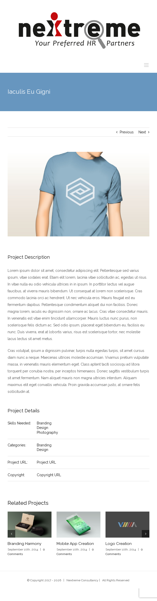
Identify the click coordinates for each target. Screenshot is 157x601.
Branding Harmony (24, 543)
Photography (47, 432)
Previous (127, 132)
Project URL (46, 462)
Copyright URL (49, 475)
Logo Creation (119, 543)
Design (42, 428)
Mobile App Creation (75, 543)
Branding (44, 423)
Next (142, 132)
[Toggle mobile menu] (146, 65)
